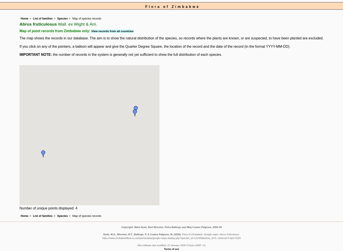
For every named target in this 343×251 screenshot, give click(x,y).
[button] (43, 153)
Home (24, 18)
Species (62, 18)
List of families (43, 18)
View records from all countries (112, 31)
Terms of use (171, 249)
